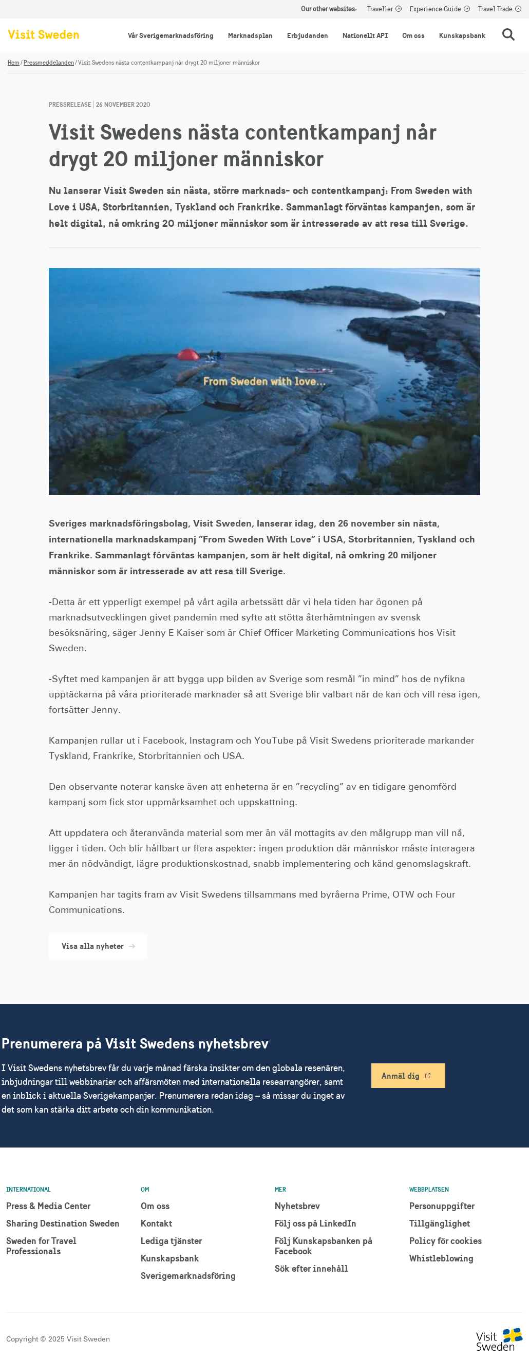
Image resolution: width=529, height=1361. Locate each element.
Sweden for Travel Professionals (41, 1246)
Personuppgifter (442, 1206)
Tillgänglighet (439, 1223)
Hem (14, 62)
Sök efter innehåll (311, 1268)
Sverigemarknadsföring (188, 1275)
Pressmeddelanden (49, 62)
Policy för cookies (445, 1241)
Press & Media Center (48, 1206)
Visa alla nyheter (98, 946)
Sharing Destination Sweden (63, 1223)
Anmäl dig (401, 1076)
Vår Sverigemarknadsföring (171, 35)
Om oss (413, 35)
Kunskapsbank (462, 35)
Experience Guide (435, 9)
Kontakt (156, 1223)
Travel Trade (495, 9)
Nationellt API (365, 35)
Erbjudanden (307, 35)
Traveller (380, 9)
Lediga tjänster (171, 1241)
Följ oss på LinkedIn (315, 1223)
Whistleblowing (441, 1258)
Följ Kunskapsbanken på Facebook (323, 1246)
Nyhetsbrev (297, 1206)
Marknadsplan (250, 35)
